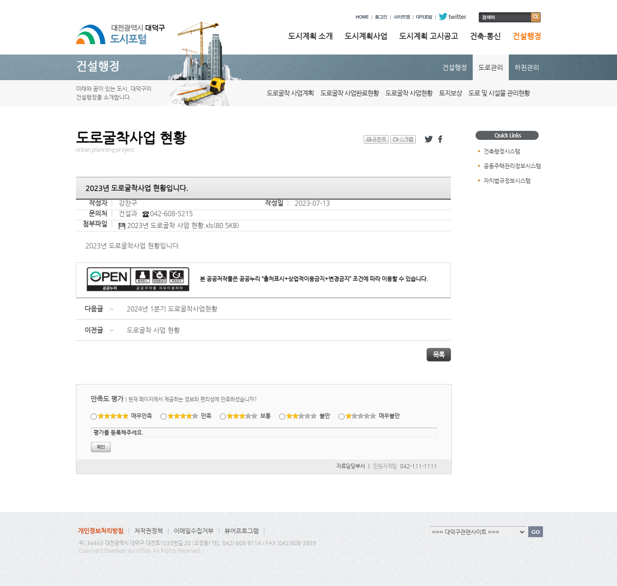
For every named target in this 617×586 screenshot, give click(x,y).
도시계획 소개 (310, 36)
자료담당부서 (351, 466)
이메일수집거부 (194, 530)
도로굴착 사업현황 (408, 93)
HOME (362, 16)
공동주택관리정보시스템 (512, 166)
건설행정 (527, 36)
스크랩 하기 (403, 139)
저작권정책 (148, 530)
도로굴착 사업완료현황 (349, 93)
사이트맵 (401, 16)
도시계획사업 (366, 36)
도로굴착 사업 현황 (153, 330)
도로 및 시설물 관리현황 (499, 93)
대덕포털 (424, 16)
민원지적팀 (385, 466)
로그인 (381, 16)
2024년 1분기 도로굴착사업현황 (172, 308)
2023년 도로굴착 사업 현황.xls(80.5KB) (179, 225)
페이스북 (442, 139)
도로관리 (490, 67)
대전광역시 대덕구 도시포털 (128, 29)
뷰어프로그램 (241, 530)
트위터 (428, 139)
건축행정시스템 (502, 151)
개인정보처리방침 (100, 530)
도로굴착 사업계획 (290, 93)
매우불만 (373, 415)
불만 (308, 415)
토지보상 (450, 93)
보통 (249, 415)
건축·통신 (485, 36)
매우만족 (125, 415)
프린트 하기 (376, 139)
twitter (453, 16)
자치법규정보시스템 (507, 180)
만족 (189, 415)
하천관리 (526, 67)
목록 (439, 354)
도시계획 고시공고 (428, 36)
